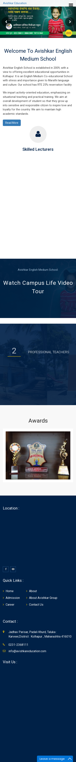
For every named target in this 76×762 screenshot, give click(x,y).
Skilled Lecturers (38, 149)
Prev (6, 22)
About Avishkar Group (43, 598)
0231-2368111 (18, 645)
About (33, 591)
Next (69, 22)
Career (10, 605)
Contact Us (36, 605)
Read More (11, 123)
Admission (13, 598)
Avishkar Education (15, 3)
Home (10, 591)
